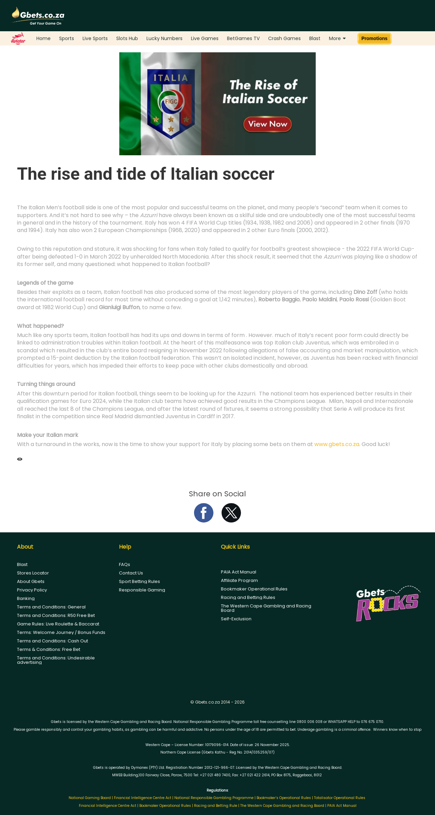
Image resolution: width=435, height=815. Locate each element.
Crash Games (284, 38)
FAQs (124, 564)
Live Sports (95, 38)
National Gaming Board (90, 797)
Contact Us (131, 573)
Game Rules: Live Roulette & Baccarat (58, 624)
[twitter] (231, 520)
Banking (26, 598)
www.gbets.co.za (336, 444)
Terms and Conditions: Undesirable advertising (56, 660)
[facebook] (203, 520)
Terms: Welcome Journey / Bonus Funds (61, 632)
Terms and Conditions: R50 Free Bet (56, 615)
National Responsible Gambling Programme (214, 797)
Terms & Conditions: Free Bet (48, 649)
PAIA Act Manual (238, 572)
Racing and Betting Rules (248, 597)
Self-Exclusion (236, 619)
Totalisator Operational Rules (339, 797)
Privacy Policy (32, 590)
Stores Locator (33, 573)
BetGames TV (243, 38)
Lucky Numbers (164, 38)
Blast (314, 38)
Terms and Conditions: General (51, 607)
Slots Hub (127, 38)
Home (43, 38)
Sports (66, 38)
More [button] (337, 38)
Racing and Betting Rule (215, 805)
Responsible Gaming (142, 590)
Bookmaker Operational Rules (254, 589)
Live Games (205, 38)
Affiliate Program (239, 580)
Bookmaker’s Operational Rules (284, 797)
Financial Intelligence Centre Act (143, 797)
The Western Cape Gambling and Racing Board (266, 608)
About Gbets (31, 581)
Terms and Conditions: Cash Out (52, 641)
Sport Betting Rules (139, 581)
